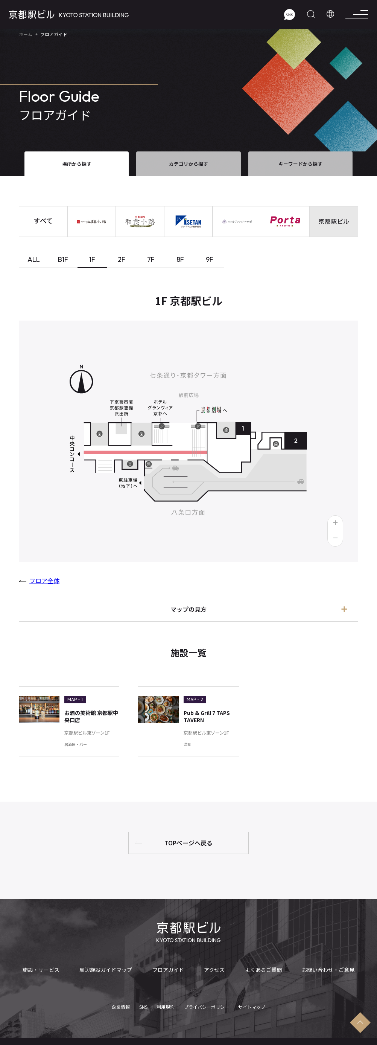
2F (121, 259)
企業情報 (121, 1001)
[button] (335, 523)
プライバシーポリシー (206, 1001)
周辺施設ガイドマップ (107, 970)
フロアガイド (169, 970)
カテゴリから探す (188, 163)
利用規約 (166, 1001)
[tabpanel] (188, 537)
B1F (63, 259)
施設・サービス (42, 970)
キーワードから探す (300, 163)
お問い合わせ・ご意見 (326, 970)
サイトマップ (251, 1001)
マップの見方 (188, 609)
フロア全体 (44, 580)
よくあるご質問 (261, 970)
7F (151, 259)
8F (180, 259)
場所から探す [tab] (76, 163)
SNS (143, 1001)
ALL (33, 259)
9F (209, 259)
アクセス (214, 970)
